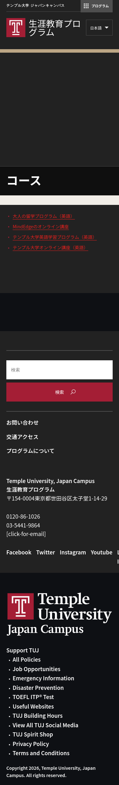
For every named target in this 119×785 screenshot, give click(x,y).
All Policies (27, 659)
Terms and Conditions (41, 753)
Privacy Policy (31, 744)
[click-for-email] (26, 534)
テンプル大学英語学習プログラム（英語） (55, 237)
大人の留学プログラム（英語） (44, 216)
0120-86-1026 (23, 516)
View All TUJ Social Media (45, 725)
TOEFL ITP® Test (33, 697)
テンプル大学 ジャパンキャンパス (35, 5)
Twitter (45, 552)
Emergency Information (43, 678)
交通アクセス (22, 437)
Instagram (73, 552)
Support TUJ (22, 650)
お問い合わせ (22, 422)
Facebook (18, 552)
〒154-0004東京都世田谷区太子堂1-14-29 (56, 498)
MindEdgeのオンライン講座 (41, 226)
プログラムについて (30, 451)
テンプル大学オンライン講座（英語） (50, 247)
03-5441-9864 (23, 525)
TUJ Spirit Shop (33, 734)
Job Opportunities (36, 669)
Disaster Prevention (38, 687)
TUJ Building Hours (38, 715)
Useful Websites (33, 706)
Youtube (101, 552)
